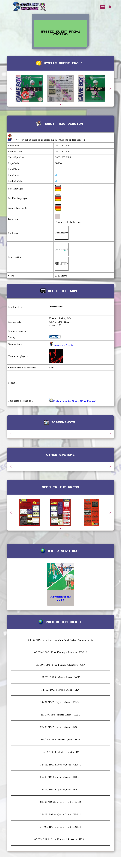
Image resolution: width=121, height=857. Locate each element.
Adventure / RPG (63, 344)
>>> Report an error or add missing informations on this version (49, 139)
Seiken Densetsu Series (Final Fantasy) (72, 401)
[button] (110, 88)
